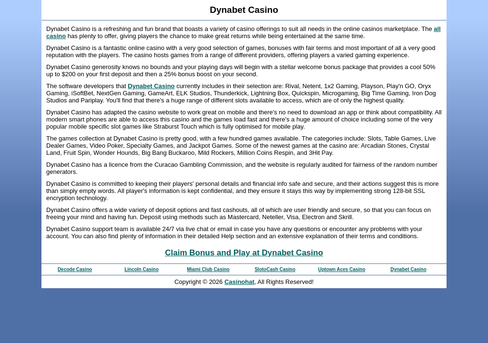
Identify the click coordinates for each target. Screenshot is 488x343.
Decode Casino (75, 269)
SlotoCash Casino (274, 269)
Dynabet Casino (151, 86)
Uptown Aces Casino (341, 269)
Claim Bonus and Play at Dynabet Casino (244, 252)
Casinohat (239, 281)
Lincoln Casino (141, 269)
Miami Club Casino (208, 269)
